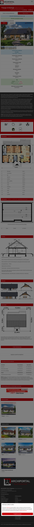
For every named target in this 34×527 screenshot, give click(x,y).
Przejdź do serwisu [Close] (17, 513)
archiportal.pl (8, 507)
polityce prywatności (23, 510)
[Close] (32, 504)
